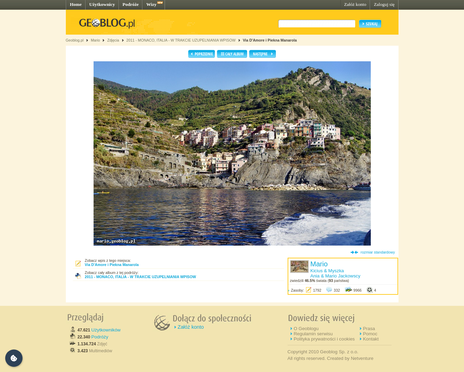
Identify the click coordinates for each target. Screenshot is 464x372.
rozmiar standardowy (378, 252)
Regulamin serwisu (313, 333)
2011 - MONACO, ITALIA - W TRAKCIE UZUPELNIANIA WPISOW (181, 40)
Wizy (151, 4)
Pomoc (370, 333)
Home (76, 4)
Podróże (131, 4)
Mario (95, 40)
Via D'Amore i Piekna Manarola (270, 40)
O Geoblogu (306, 328)
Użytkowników (106, 330)
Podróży (99, 336)
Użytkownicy (102, 4)
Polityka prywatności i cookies (324, 339)
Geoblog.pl (75, 40)
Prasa (369, 328)
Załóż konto (355, 4)
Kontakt (370, 339)
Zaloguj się (384, 4)
